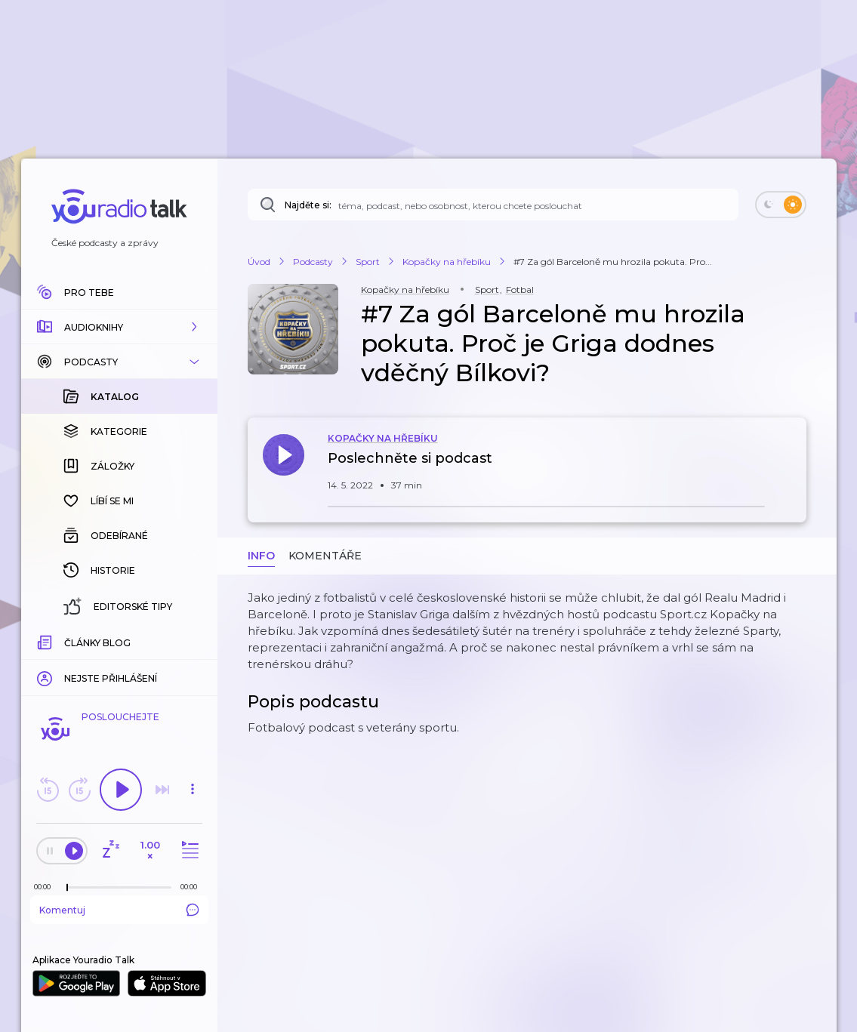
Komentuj (119, 909)
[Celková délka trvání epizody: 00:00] (192, 887)
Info (261, 555)
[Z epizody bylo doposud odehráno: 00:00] (46, 887)
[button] (119, 327)
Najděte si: (308, 205)
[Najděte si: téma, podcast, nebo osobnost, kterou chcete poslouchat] (493, 204)
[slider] (67, 888)
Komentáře (325, 555)
